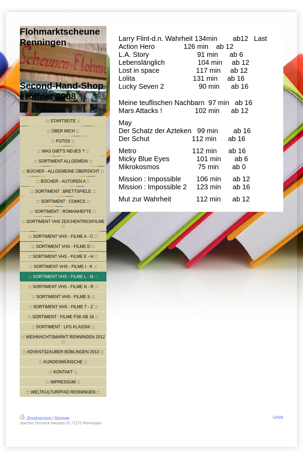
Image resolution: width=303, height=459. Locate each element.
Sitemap (61, 418)
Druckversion (36, 418)
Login (278, 417)
